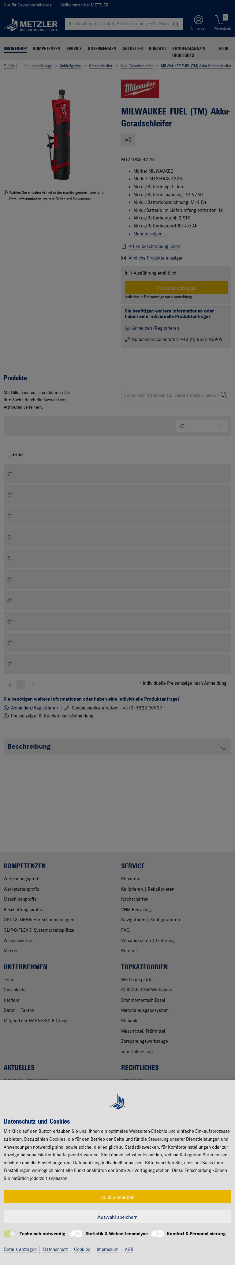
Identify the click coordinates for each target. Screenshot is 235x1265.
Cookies (82, 1249)
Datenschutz (55, 1249)
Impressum (107, 1249)
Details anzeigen (20, 1249)
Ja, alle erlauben (117, 1197)
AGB (129, 1249)
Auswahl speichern (117, 1217)
